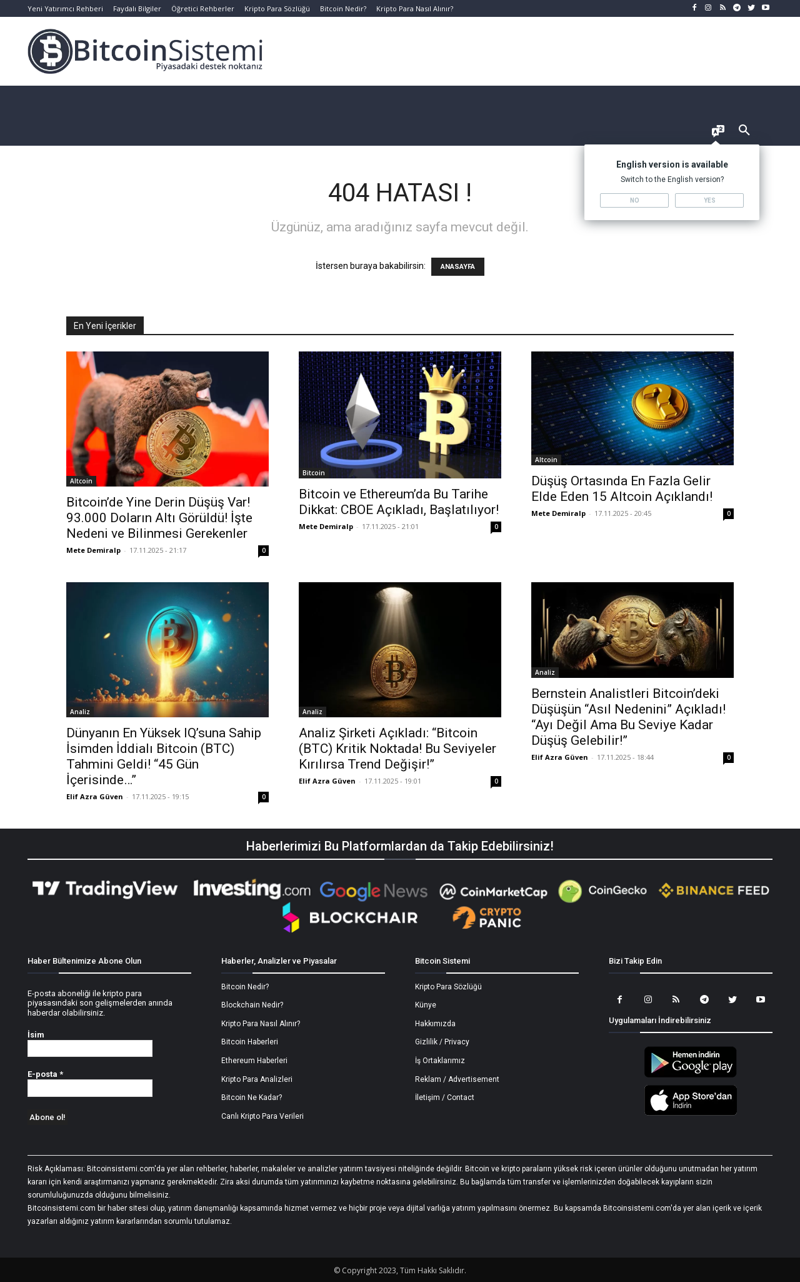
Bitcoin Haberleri (249, 1041)
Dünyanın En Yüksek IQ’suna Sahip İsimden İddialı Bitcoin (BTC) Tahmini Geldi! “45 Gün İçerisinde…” (163, 756)
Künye (425, 1005)
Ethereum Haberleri (254, 1060)
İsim (36, 1034)
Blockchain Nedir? (252, 1005)
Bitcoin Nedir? (245, 986)
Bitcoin (313, 472)
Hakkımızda (435, 1023)
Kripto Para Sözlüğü (448, 986)
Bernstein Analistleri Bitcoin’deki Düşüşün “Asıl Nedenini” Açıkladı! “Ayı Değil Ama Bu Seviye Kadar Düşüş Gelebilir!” (628, 717)
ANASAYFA (458, 267)
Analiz (80, 711)
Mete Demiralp (93, 550)
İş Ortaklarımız (440, 1060)
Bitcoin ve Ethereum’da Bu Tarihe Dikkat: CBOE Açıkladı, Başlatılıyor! (399, 502)
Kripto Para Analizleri (256, 1079)
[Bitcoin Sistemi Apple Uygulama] (691, 1113)
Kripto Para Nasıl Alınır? (260, 1023)
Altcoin (81, 481)
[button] (744, 131)
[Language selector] (718, 132)
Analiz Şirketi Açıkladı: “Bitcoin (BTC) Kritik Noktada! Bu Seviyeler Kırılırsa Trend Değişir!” (397, 748)
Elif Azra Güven (94, 796)
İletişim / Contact (444, 1097)
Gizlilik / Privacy (442, 1041)
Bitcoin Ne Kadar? (251, 1097)
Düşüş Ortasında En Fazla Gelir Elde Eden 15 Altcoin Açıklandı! (621, 488)
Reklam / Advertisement (457, 1079)
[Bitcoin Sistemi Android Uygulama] (691, 1075)
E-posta (45, 1074)
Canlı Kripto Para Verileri (262, 1116)
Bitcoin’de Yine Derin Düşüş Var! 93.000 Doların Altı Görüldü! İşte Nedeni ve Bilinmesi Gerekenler (159, 518)
